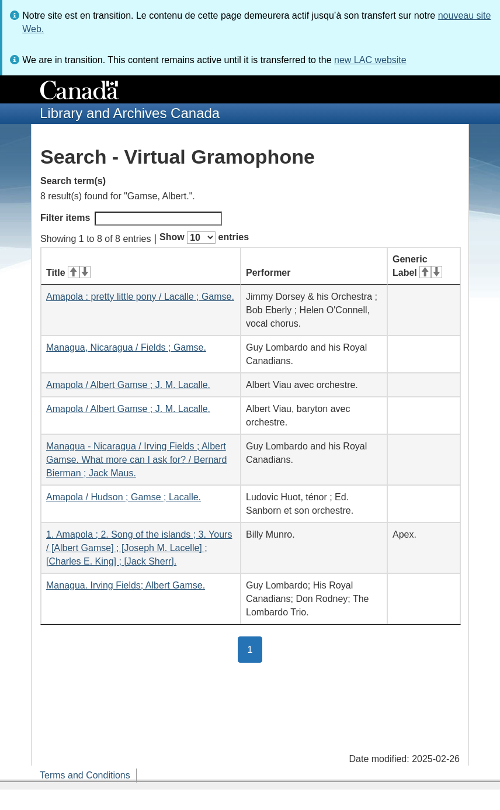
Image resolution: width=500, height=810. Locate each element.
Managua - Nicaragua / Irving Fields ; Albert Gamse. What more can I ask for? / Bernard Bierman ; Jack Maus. (136, 459)
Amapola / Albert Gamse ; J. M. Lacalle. (128, 385)
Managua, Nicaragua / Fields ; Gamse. (126, 347)
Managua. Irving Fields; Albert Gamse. (125, 585)
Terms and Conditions (85, 775)
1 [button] (255, 649)
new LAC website (370, 60)
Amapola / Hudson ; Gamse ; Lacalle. (123, 497)
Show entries (204, 237)
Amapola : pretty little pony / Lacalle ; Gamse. (140, 297)
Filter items (131, 219)
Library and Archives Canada (130, 113)
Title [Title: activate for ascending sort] (68, 273)
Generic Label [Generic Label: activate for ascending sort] (417, 266)
